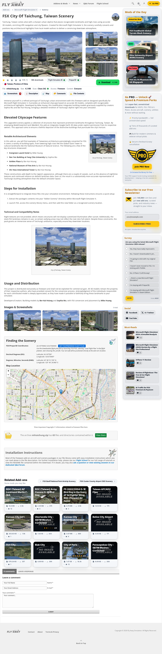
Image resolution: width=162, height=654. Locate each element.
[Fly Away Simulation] (13, 3)
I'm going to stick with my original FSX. (142, 260)
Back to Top (81, 642)
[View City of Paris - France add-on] (75, 554)
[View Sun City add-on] (17, 554)
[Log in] (144, 3)
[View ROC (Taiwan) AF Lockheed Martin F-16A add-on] (17, 498)
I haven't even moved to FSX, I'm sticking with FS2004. (142, 267)
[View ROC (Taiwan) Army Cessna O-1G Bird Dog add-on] (46, 498)
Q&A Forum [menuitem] (88, 3)
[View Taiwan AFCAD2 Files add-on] (104, 498)
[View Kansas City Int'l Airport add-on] (17, 526)
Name (50, 583)
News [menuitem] (77, 3)
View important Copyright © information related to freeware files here (60, 427)
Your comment (8, 593)
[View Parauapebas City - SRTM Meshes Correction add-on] (104, 554)
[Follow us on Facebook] (131, 312)
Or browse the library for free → (142, 172)
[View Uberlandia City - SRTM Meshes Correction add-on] (46, 526)
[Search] (133, 3)
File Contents (77, 94)
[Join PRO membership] (142, 159)
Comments (60, 94)
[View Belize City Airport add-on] (104, 526)
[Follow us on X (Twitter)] (147, 312)
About (40, 632)
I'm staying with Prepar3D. (140, 285)
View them (101, 435)
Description (32, 94)
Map (46, 94)
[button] (61, 392)
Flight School (82, 460)
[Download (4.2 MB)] (107, 82)
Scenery (45, 10)
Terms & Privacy (52, 632)
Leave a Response (25, 571)
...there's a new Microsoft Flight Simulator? (141, 279)
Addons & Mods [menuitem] (62, 3)
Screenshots (12, 93)
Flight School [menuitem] (102, 3)
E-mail (50, 588)
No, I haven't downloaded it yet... (142, 254)
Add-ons (6, 10)
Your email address (132, 212)
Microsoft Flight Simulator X (26, 10)
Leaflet (112, 419)
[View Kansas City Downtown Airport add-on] (75, 526)
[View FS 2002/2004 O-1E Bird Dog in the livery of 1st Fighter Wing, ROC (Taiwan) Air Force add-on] (75, 498)
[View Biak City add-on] (46, 554)
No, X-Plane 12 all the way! (140, 273)
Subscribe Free (142, 224)
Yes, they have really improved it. (142, 249)
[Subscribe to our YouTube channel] (131, 318)
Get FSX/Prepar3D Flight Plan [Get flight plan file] (72, 346)
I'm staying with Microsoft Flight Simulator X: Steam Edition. (142, 291)
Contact (31, 632)
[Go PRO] (153, 3)
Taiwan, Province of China (16, 84)
